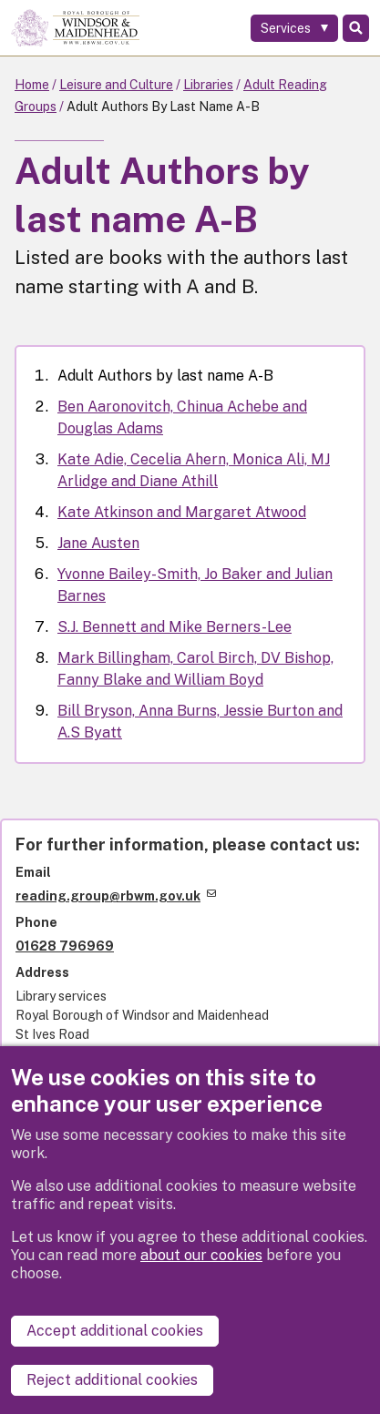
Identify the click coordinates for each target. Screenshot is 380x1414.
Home (32, 84)
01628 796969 (64, 946)
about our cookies (201, 1255)
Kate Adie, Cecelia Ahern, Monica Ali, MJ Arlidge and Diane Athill (193, 470)
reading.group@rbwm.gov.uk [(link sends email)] (115, 896)
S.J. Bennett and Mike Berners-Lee (174, 627)
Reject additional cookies (112, 1380)
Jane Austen (98, 543)
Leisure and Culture (116, 84)
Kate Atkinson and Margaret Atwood (181, 512)
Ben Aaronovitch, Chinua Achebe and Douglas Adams (182, 417)
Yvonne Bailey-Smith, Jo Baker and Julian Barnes (195, 585)
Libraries (208, 84)
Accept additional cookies (114, 1330)
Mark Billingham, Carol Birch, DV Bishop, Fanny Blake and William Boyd (195, 668)
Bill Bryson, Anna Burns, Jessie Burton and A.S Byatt (200, 721)
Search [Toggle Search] (356, 28)
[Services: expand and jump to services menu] (294, 28)
